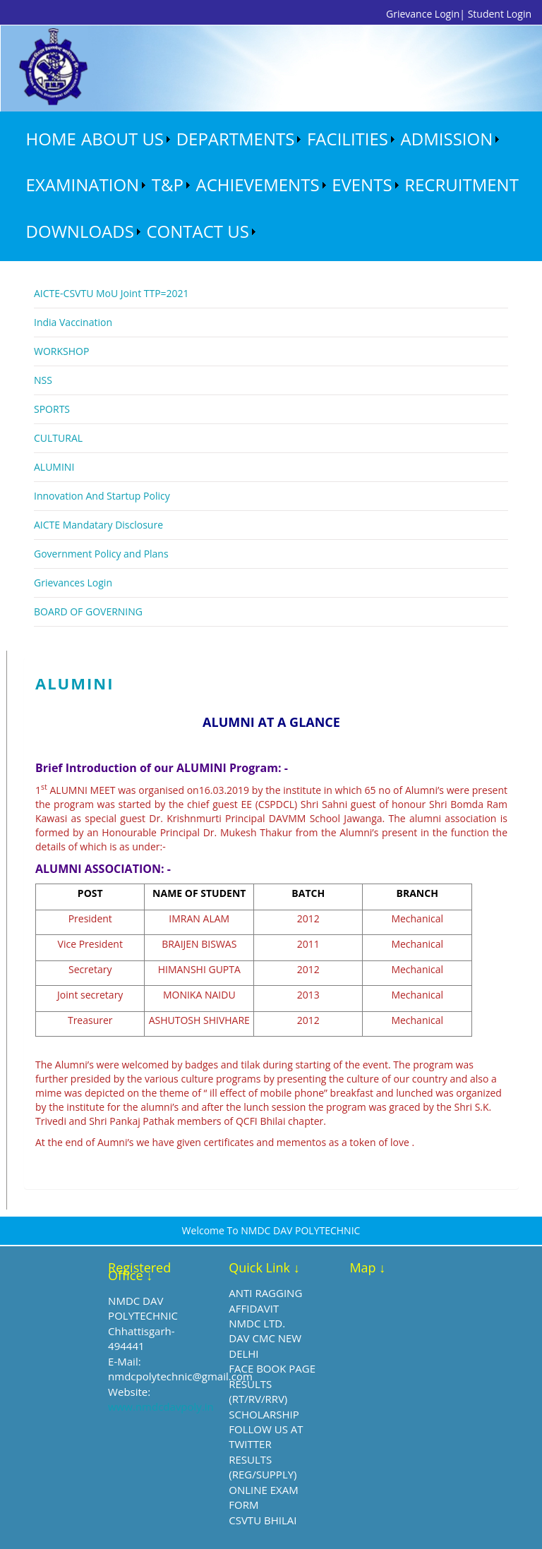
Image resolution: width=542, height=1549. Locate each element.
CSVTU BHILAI (262, 1520)
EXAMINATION (83, 184)
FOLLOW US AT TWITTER (266, 1436)
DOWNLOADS (80, 231)
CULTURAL (58, 438)
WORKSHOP (61, 351)
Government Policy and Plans (101, 553)
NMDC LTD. (257, 1323)
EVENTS (362, 184)
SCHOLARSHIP (264, 1414)
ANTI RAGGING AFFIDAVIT (265, 1300)
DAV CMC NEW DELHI (265, 1345)
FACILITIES (347, 138)
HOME (51, 138)
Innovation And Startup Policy (102, 495)
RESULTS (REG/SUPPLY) (262, 1466)
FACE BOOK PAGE (272, 1368)
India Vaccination (73, 322)
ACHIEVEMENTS (258, 184)
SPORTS (52, 409)
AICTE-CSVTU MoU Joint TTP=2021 (111, 293)
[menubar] (281, 185)
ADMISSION (447, 138)
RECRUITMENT (461, 184)
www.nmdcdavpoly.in (161, 1406)
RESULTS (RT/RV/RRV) (258, 1391)
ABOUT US (122, 138)
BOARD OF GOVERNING (88, 611)
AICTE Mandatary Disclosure (98, 524)
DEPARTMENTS (235, 138)
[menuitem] (50, 139)
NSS (43, 380)
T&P (167, 184)
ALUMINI (54, 467)
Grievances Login (73, 582)
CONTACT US (197, 231)
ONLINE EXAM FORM (263, 1497)
